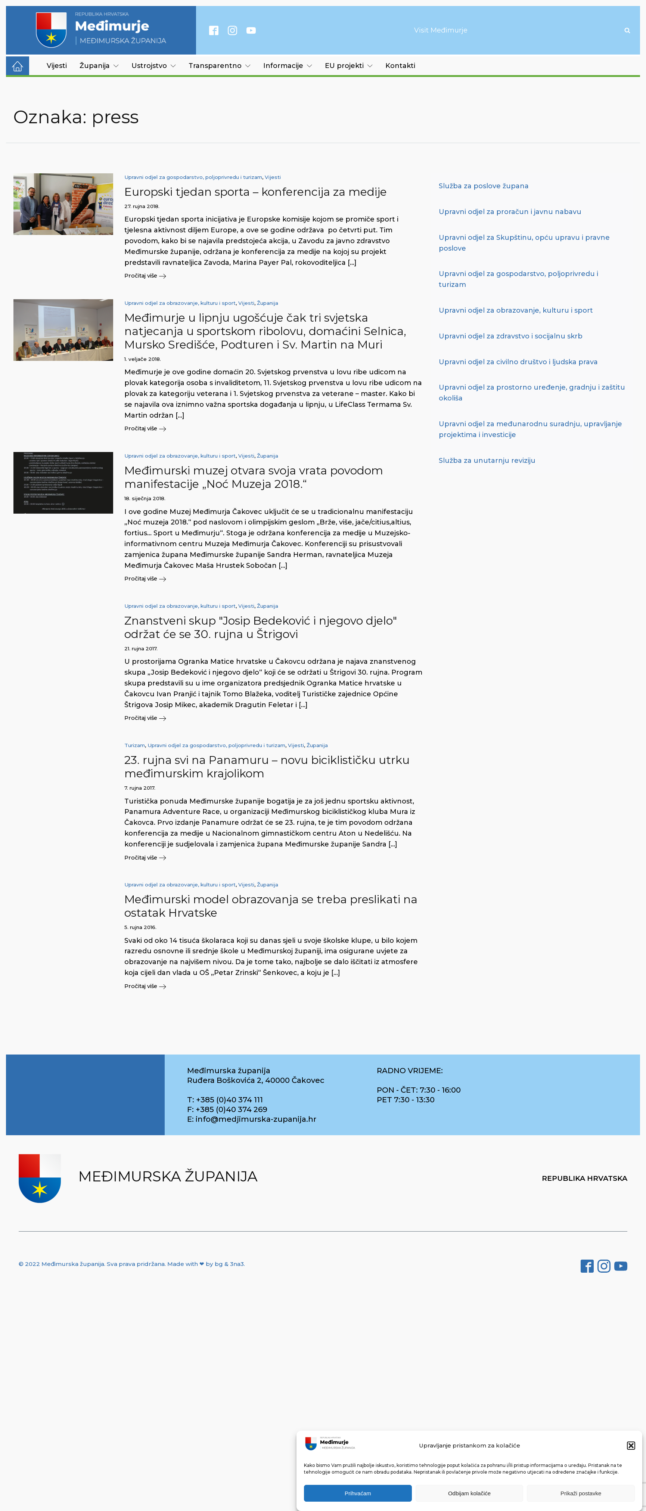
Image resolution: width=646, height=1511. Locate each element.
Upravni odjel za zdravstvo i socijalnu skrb (511, 336)
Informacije (287, 66)
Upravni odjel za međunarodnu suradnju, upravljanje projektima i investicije (530, 429)
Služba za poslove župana (484, 186)
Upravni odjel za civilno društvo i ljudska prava (518, 362)
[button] (631, 1445)
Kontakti (400, 66)
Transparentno (220, 66)
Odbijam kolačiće (469, 1493)
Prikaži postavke (580, 1493)
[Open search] (627, 30)
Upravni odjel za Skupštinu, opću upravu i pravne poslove (524, 243)
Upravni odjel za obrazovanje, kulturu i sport (180, 304)
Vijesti (57, 66)
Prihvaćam (358, 1493)
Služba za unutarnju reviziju (487, 460)
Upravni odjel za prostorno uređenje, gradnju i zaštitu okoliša (532, 392)
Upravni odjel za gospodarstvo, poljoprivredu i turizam (193, 177)
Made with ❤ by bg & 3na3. (206, 1268)
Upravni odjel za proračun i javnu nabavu (510, 212)
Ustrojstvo (153, 66)
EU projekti (349, 66)
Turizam (134, 748)
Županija (99, 66)
